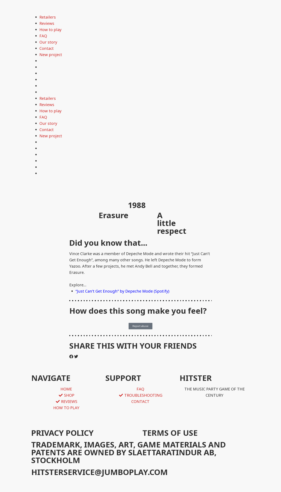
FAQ (43, 35)
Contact (46, 48)
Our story (48, 42)
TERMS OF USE (170, 432)
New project (50, 54)
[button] (71, 357)
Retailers (47, 17)
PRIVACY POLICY (62, 432)
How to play (50, 29)
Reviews (46, 23)
